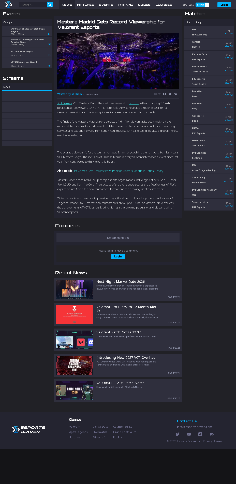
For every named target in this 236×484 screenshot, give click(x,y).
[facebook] (164, 112)
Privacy (207, 476)
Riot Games (64, 121)
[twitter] (170, 112)
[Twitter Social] (178, 469)
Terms (218, 476)
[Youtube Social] (189, 469)
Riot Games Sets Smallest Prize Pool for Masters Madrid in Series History (117, 188)
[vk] (175, 112)
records (134, 121)
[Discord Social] (200, 469)
